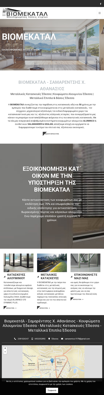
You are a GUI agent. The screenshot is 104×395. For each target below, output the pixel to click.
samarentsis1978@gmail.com (77, 339)
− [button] (5, 352)
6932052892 (40, 339)
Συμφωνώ (52, 390)
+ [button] (5, 348)
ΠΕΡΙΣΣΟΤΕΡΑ (11, 308)
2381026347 (23, 339)
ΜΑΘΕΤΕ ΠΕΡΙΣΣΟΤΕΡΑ (52, 134)
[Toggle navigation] (99, 13)
